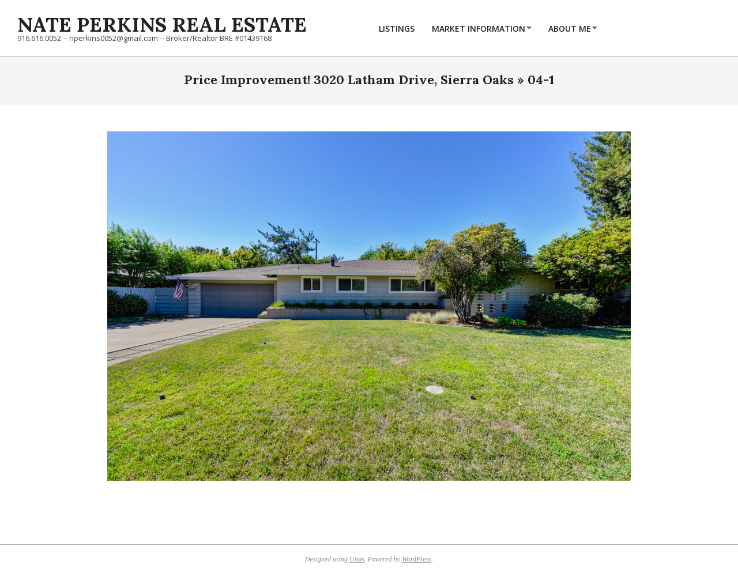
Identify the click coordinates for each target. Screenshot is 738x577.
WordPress (416, 559)
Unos (356, 559)
